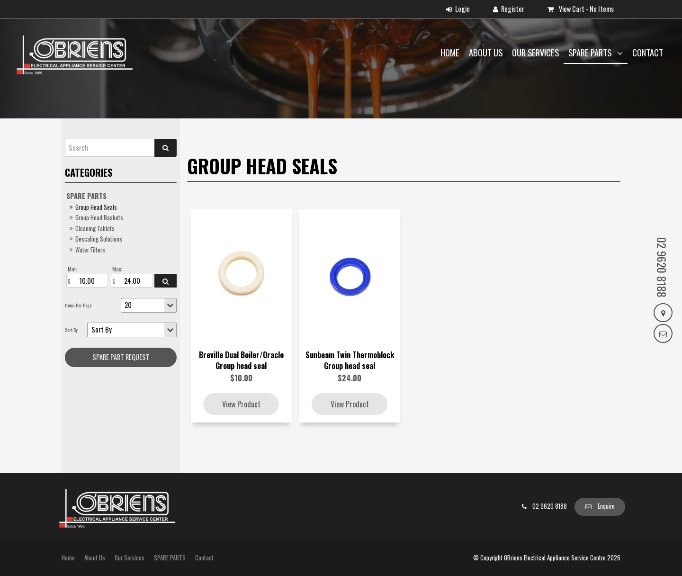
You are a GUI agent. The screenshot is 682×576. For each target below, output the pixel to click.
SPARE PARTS (590, 52)
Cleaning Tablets (95, 228)
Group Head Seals (96, 207)
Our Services (535, 52)
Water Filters (90, 249)
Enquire (606, 506)
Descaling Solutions (98, 238)
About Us (486, 52)
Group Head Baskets (99, 217)
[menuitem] (68, 558)
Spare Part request (121, 357)
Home (449, 52)
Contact (647, 52)
